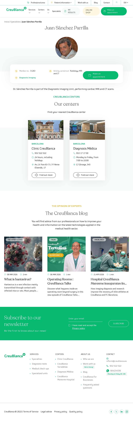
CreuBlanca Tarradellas (62, 366)
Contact (107, 2)
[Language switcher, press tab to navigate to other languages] (125, 2)
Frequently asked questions (91, 388)
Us (48, 11)
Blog (96, 2)
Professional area (36, 2)
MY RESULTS (69, 11)
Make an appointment (111, 11)
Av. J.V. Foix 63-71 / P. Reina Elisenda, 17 (45, 166)
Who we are (88, 359)
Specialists (56, 11)
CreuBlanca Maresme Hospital (65, 379)
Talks (53, 240)
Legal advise (46, 413)
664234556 (115, 371)
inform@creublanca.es (116, 361)
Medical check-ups (40, 369)
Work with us (83, 2)
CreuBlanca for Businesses (90, 379)
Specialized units (40, 374)
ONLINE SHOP (89, 11)
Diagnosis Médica (65, 372)
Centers (41, 11)
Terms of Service (30, 413)
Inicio (6, 21)
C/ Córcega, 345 (81, 164)
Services (32, 11)
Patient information (61, 2)
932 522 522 (39, 153)
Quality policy (75, 413)
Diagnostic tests (39, 364)
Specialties (37, 359)
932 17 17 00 (80, 153)
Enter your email (76, 318)
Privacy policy (78, 328)
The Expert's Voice (15, 240)
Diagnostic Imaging (27, 77)
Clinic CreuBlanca (65, 359)
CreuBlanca (99, 240)
